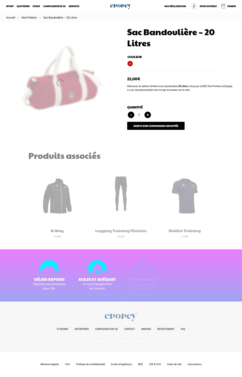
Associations (195, 364)
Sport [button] (10, 6)
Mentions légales (49, 364)
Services (74, 6)
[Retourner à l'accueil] (121, 6)
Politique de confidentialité (90, 364)
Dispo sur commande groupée (156, 126)
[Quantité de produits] (139, 115)
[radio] (130, 63)
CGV (67, 364)
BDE (140, 364)
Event (36, 6)
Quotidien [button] (23, 6)
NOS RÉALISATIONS (175, 6)
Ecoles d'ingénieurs (121, 364)
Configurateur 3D (54, 6)
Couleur (134, 57)
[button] (228, 6)
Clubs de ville (174, 364)
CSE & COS (155, 364)
